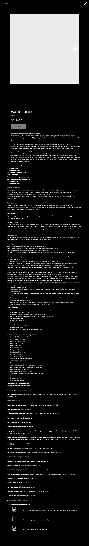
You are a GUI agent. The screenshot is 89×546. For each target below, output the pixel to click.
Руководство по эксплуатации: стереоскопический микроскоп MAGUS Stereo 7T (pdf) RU (50, 510)
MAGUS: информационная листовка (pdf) (35, 520)
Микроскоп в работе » (18, 166)
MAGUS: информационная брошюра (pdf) (35, 529)
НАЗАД (6, 3)
